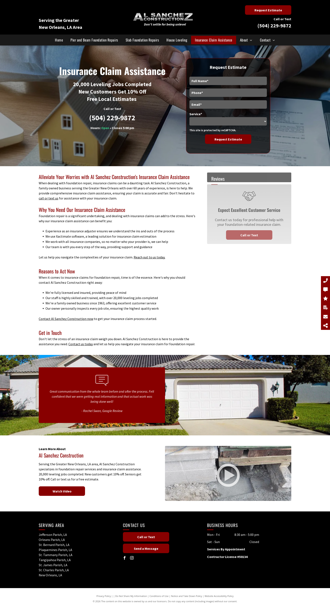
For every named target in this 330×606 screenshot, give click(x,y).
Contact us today (80, 344)
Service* (195, 114)
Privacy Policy (103, 596)
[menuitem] (59, 40)
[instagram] (132, 558)
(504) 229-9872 (274, 25)
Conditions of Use (159, 596)
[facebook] (124, 558)
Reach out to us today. (149, 257)
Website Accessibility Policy (219, 596)
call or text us (48, 198)
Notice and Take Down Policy (186, 596)
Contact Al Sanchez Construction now (66, 319)
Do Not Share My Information (131, 596)
